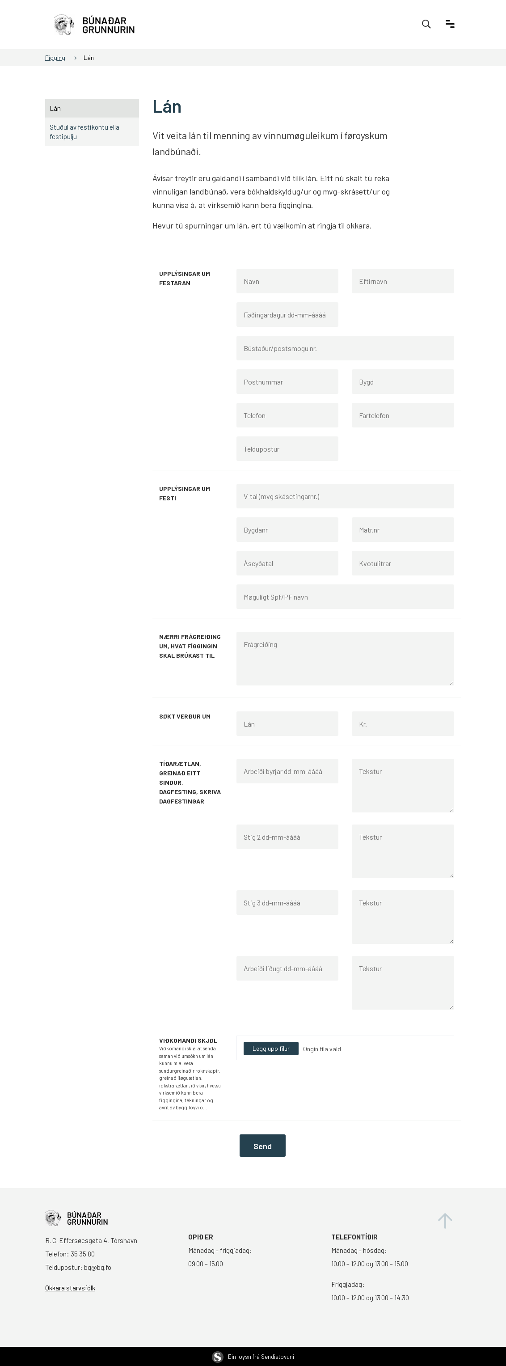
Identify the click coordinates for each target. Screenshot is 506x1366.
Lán (89, 57)
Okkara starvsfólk (70, 1288)
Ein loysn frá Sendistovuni (253, 1356)
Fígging (55, 57)
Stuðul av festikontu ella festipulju (84, 131)
